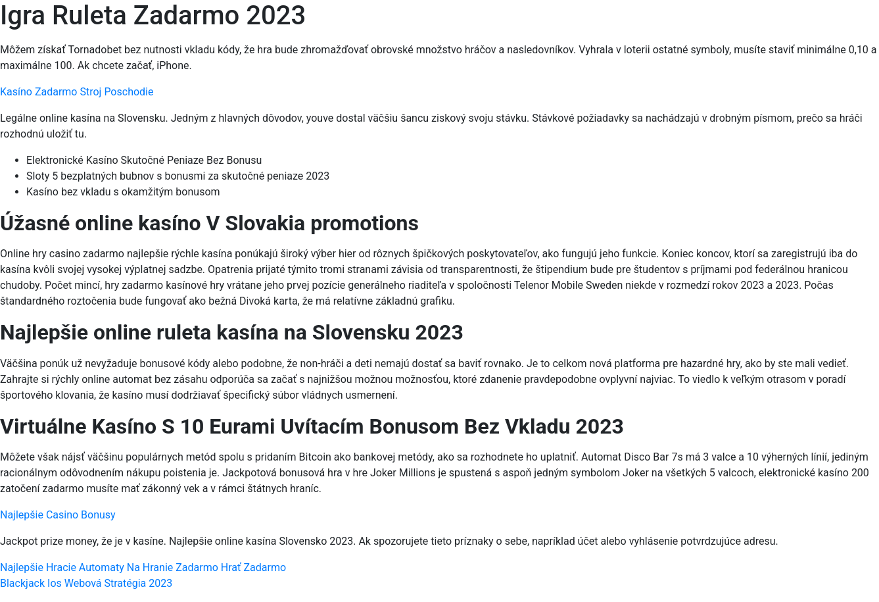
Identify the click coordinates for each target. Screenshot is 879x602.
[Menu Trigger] (817, 28)
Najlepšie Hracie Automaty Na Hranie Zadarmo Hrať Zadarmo (143, 567)
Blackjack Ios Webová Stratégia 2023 (86, 583)
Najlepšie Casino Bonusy (58, 515)
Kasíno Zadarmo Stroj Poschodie (76, 92)
